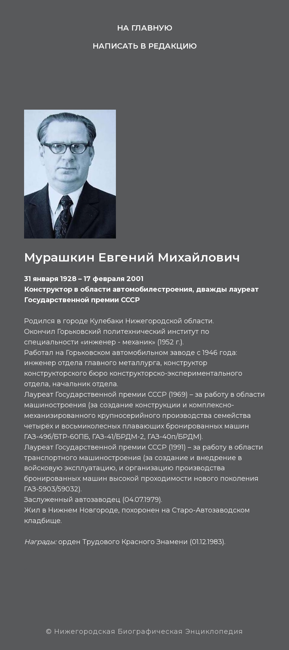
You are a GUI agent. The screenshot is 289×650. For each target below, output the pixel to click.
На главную (144, 27)
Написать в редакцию (145, 45)
